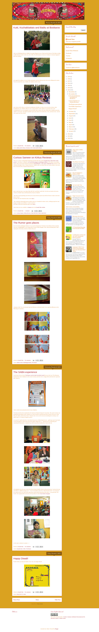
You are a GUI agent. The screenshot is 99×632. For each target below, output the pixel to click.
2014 (69, 87)
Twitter (68, 55)
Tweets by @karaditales (73, 67)
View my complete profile (73, 41)
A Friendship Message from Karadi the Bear (78, 228)
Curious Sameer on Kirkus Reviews (32, 157)
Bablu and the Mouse (21, 147)
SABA (24, 548)
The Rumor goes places (26, 222)
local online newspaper (45, 493)
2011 (69, 136)
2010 (69, 138)
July (70, 118)
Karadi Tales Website (72, 50)
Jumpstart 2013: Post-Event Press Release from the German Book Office (78, 249)
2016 (69, 83)
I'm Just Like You (77, 185)
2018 (69, 79)
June (70, 120)
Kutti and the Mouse (37, 147)
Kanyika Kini (19, 548)
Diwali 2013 (19, 594)
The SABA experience (25, 372)
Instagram (69, 58)
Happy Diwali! (20, 558)
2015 (69, 85)
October (71, 111)
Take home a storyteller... (73, 206)
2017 (69, 81)
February (71, 129)
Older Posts (58, 599)
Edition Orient (20, 362)
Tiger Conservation (78, 196)
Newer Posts (16, 599)
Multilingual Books (27, 362)
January (71, 131)
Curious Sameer (20, 213)
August (71, 115)
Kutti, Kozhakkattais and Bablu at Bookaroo (36, 27)
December (72, 91)
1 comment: (27, 210)
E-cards (24, 594)
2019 (69, 76)
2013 (69, 90)
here (33, 198)
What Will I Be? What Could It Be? (38, 213)
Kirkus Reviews (27, 213)
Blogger (56, 628)
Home (37, 599)
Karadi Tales (70, 39)
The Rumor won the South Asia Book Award (34, 375)
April (70, 124)
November (72, 94)
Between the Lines (77, 216)
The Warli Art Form (78, 162)
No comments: (28, 145)
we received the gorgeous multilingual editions (37, 162)
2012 (69, 134)
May (70, 122)
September (72, 113)
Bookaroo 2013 (29, 147)
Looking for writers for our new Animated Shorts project (79, 236)
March (71, 126)
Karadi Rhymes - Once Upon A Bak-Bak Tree (43, 163)
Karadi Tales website (40, 207)
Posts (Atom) (40, 603)
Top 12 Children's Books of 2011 (77, 173)
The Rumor (34, 362)
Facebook (68, 53)
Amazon (29, 207)
